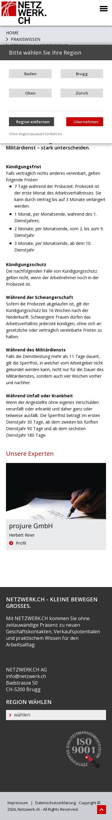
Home (12, 32)
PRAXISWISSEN (25, 39)
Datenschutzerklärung (55, 802)
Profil (17, 543)
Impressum (17, 802)
